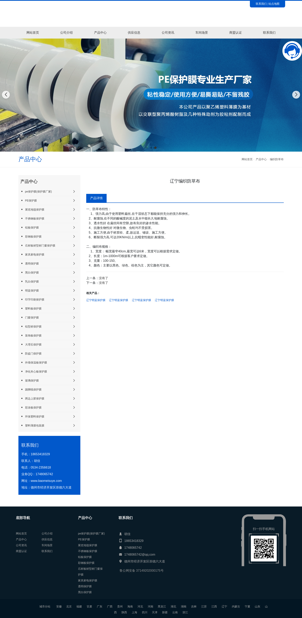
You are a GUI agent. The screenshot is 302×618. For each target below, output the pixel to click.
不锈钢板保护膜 (32, 218)
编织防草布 (277, 159)
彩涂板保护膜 (31, 407)
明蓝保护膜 (29, 290)
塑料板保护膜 (31, 308)
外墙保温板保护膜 (33, 362)
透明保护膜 (29, 263)
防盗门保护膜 (31, 353)
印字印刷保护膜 (32, 299)
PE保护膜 (28, 200)
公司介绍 (66, 32)
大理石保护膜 (31, 344)
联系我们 (261, 3)
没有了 (103, 278)
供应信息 (134, 32)
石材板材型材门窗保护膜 (37, 245)
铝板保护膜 (29, 227)
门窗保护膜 (29, 317)
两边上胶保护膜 (32, 398)
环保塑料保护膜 (32, 416)
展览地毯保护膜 (32, 209)
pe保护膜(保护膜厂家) (36, 191)
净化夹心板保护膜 (33, 371)
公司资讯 (168, 32)
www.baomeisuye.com (46, 480)
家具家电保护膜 (32, 254)
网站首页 (32, 32)
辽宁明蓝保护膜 (95, 300)
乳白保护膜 (29, 281)
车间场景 (201, 32)
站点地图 (273, 3)
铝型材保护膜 (31, 326)
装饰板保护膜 (31, 335)
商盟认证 (235, 32)
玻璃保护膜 (29, 380)
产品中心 (100, 32)
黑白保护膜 (29, 272)
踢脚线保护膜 (31, 389)
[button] (147, 148)
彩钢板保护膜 (31, 236)
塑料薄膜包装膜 (32, 425)
